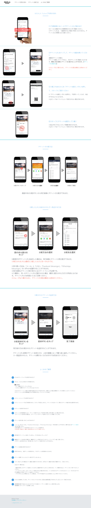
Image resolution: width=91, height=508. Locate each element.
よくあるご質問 (45, 2)
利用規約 (14, 500)
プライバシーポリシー (22, 500)
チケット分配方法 (34, 2)
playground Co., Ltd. (17, 502)
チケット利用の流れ (21, 2)
